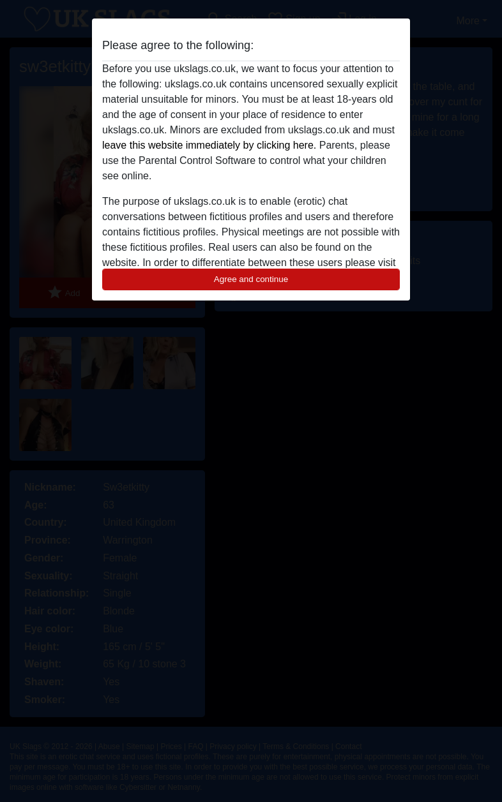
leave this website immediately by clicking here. (209, 145)
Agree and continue (251, 279)
